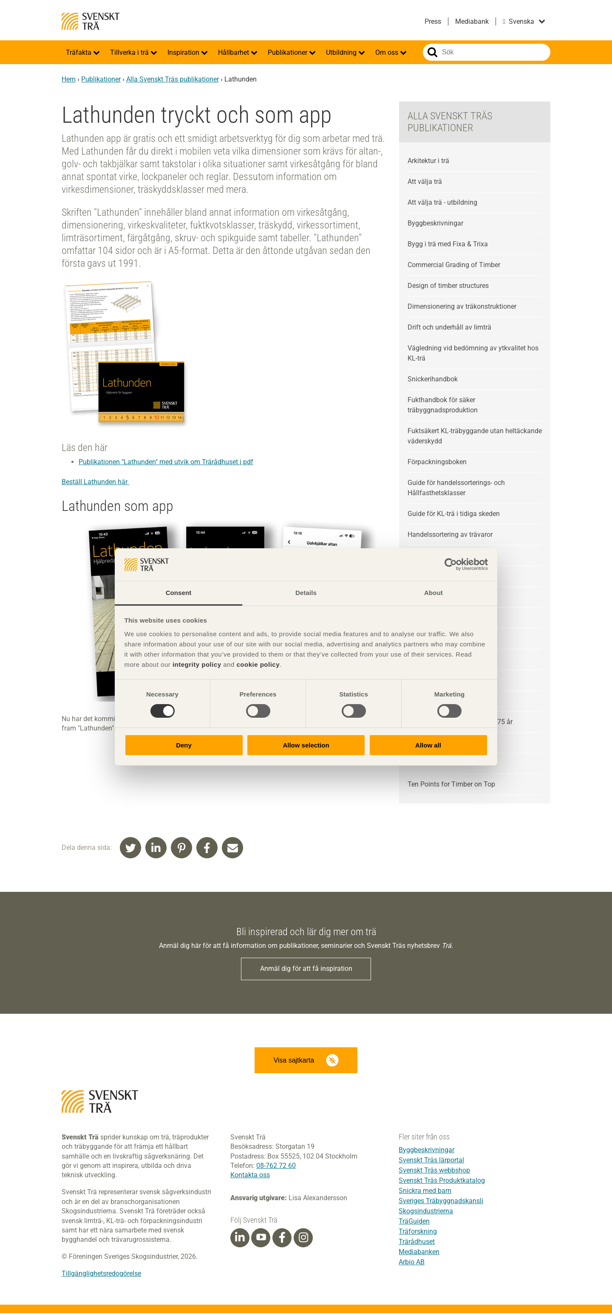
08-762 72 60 (276, 1167)
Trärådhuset (417, 1242)
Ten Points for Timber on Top (451, 784)
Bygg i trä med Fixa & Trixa (448, 244)
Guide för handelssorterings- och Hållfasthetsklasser (456, 488)
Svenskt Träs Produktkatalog (442, 1181)
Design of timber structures (448, 286)
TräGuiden (414, 1222)
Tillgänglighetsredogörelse (101, 1275)
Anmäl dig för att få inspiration (306, 969)
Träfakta (79, 52)
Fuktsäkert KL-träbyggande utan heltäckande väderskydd (475, 436)
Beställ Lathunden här (95, 482)
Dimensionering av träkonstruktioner (462, 306)
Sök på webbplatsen (432, 52)
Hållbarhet (234, 52)
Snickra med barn (425, 1191)
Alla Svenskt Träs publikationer (172, 79)
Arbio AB (412, 1263)
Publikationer (288, 52)
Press (433, 21)
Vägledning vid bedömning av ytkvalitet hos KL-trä (473, 353)
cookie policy (258, 664)
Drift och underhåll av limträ (449, 327)
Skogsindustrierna (426, 1212)
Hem (69, 79)
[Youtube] (261, 1238)
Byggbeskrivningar (435, 223)
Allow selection (306, 745)
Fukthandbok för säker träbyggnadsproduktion (443, 405)
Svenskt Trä (90, 21)
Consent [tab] (179, 592)
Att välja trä (425, 182)
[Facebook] (282, 1239)
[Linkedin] (239, 1239)
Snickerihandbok (433, 379)
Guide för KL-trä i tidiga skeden (454, 514)
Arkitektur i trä (428, 161)
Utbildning (342, 52)
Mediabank (472, 21)
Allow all (428, 745)
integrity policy (197, 664)
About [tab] (433, 592)
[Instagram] (303, 1239)
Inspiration (184, 52)
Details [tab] (306, 592)
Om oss (387, 52)
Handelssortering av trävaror (450, 534)
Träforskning (418, 1232)
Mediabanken (419, 1253)
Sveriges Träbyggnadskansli (441, 1202)
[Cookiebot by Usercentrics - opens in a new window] (451, 564)
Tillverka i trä (130, 52)
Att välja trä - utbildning (442, 202)
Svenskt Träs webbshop (434, 1171)
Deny (184, 745)
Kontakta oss (250, 1176)
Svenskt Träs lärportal (431, 1161)
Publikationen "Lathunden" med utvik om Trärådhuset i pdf (166, 462)
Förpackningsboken (437, 462)
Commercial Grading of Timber (454, 265)
